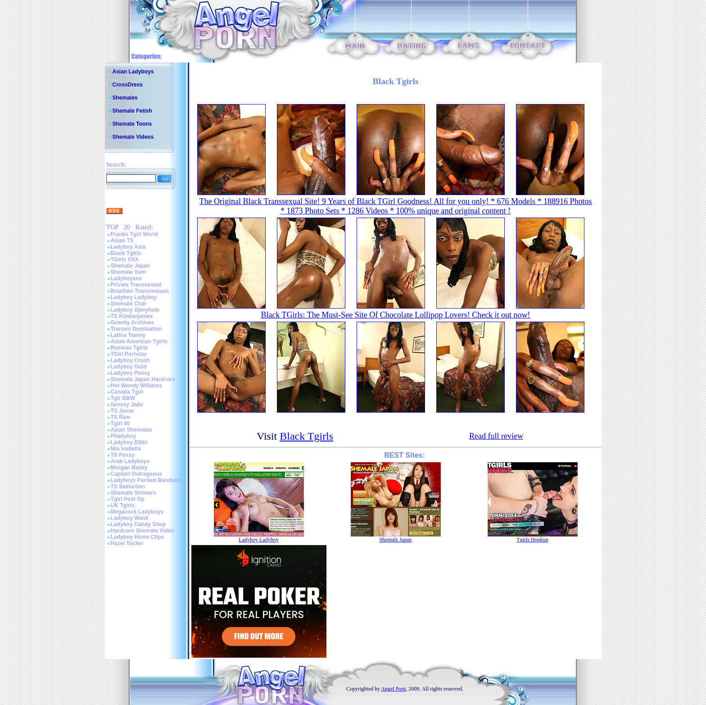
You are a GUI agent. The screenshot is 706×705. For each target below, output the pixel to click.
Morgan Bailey (129, 467)
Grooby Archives (132, 322)
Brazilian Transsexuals (140, 291)
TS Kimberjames (132, 316)
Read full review (496, 436)
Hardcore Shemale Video (142, 531)
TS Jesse (122, 411)
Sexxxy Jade (127, 404)
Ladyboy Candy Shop (138, 524)
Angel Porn (393, 689)
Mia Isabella (126, 449)
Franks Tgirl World (134, 234)
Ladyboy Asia (128, 247)
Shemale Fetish (132, 111)
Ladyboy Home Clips (137, 537)
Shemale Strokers (133, 493)
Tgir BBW (123, 398)
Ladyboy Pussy (130, 373)
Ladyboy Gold (129, 367)
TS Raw (120, 417)
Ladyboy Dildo (129, 442)
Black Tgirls (126, 253)
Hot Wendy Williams (136, 385)
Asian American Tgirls (139, 341)
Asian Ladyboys (133, 71)
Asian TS (122, 240)
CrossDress (128, 85)
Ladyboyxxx (126, 278)
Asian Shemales (131, 430)
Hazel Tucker (127, 543)
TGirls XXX (125, 259)
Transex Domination (137, 329)
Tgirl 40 (120, 423)
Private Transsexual (136, 285)
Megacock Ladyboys (137, 512)
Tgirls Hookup (532, 540)
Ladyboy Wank (130, 518)
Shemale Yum (128, 272)
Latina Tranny (128, 335)
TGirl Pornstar (129, 354)
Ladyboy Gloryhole (135, 310)
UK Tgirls (123, 505)
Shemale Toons (132, 124)
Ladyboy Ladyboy (134, 297)
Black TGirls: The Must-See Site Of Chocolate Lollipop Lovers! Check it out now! (395, 314)
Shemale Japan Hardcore (143, 379)
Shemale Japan (130, 266)
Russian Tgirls (129, 348)
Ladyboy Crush (130, 360)
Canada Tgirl (127, 392)
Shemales (125, 98)
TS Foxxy (123, 455)
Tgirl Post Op (128, 499)
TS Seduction (128, 486)
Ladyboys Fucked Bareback (146, 480)
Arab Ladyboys (130, 461)
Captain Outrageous (137, 474)
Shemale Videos (133, 137)
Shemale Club (128, 303)
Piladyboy (123, 436)
